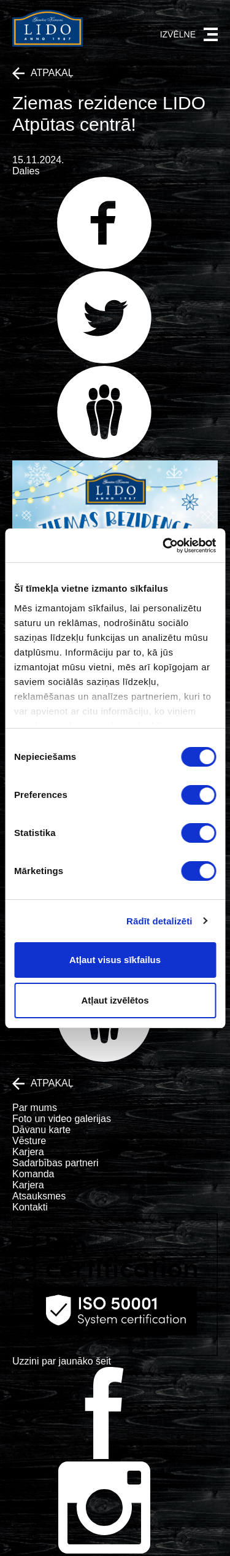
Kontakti (30, 1207)
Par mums (34, 1107)
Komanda (33, 1174)
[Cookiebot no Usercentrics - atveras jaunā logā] (164, 546)
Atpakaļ (43, 73)
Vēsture (29, 1141)
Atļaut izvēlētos (114, 1000)
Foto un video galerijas (61, 1118)
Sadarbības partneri (55, 1163)
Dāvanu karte (41, 1129)
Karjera (28, 1152)
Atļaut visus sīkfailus (115, 959)
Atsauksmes (39, 1196)
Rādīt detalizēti (159, 921)
